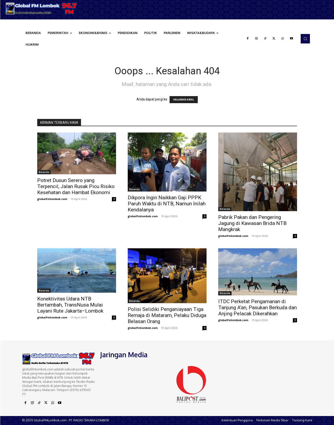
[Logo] (42, 8)
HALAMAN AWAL (183, 99)
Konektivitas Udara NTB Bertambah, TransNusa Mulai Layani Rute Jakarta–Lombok (70, 305)
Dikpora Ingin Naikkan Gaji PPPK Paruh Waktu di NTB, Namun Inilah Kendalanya (167, 204)
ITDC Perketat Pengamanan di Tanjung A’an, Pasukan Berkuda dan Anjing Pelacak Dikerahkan (257, 308)
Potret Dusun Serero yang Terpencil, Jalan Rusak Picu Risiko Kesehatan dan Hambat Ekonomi (76, 186)
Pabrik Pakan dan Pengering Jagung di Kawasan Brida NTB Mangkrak (252, 223)
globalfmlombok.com (52, 199)
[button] (305, 38)
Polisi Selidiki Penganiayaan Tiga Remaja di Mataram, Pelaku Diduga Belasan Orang (167, 315)
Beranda (44, 172)
